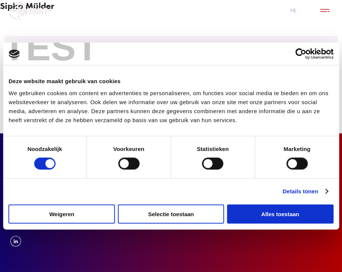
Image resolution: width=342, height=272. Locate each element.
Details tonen (300, 191)
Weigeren (61, 214)
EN (308, 10)
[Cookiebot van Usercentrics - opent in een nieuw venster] (300, 54)
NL (293, 10)
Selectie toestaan (171, 214)
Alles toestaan (280, 214)
